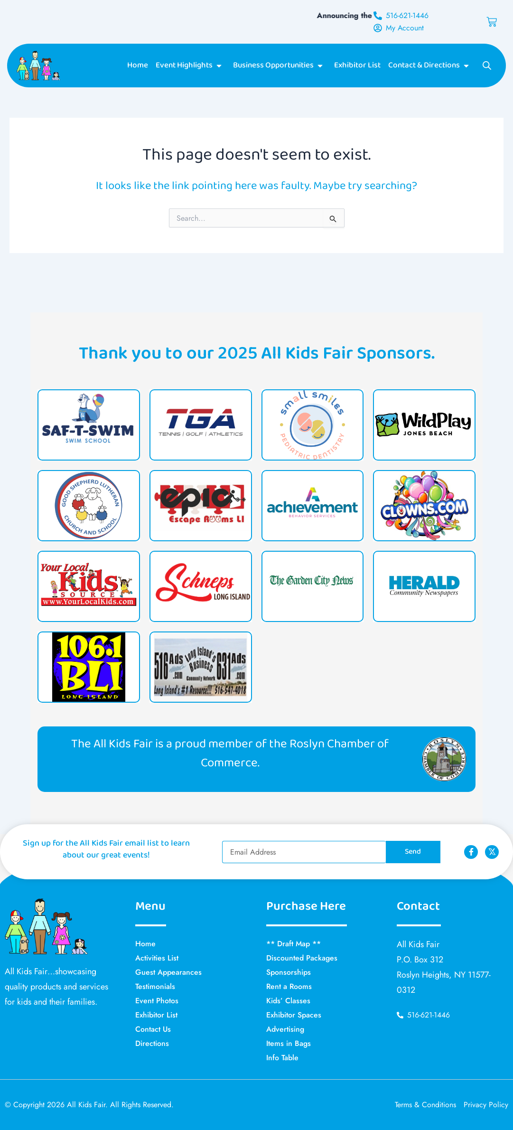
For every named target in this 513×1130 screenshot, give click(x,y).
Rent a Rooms (289, 986)
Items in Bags (288, 1043)
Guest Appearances (168, 972)
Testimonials (155, 986)
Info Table (282, 1057)
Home (137, 66)
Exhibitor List (357, 66)
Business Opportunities (279, 66)
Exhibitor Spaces (293, 1014)
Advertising (285, 1029)
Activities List (156, 957)
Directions (152, 1043)
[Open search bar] (487, 66)
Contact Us (153, 1029)
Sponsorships (288, 972)
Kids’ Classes (288, 1000)
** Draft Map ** (293, 943)
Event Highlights (190, 66)
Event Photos (156, 1000)
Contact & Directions (430, 66)
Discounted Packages (301, 957)
